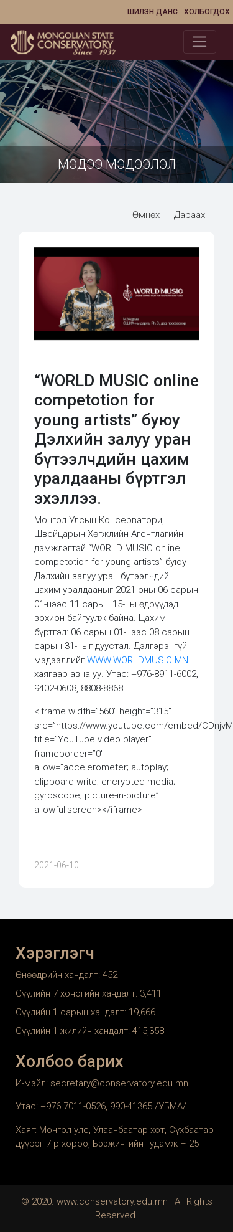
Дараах (189, 214)
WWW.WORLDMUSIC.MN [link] (137, 660)
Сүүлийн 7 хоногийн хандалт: (78, 993)
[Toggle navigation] (199, 42)
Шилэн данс (152, 11)
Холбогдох (207, 11)
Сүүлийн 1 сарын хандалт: (72, 1012)
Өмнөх (146, 214)
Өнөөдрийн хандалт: (59, 974)
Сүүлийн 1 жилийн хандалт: (74, 1030)
